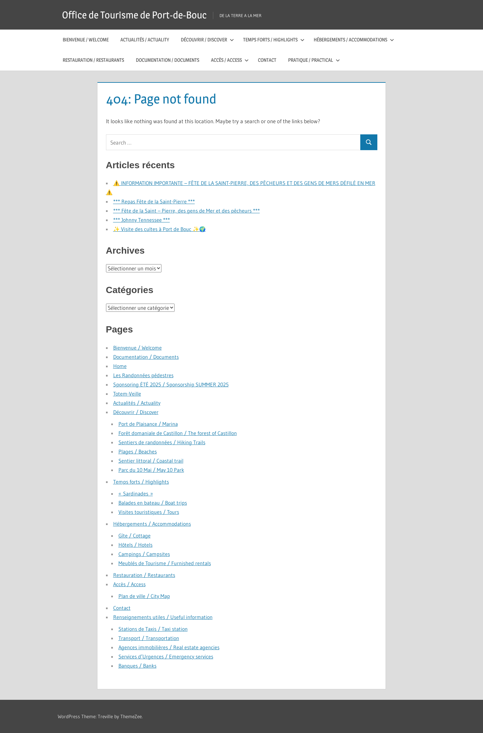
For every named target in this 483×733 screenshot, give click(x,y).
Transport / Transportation (148, 638)
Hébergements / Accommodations (354, 39)
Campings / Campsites (144, 554)
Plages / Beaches (137, 451)
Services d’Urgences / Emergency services (165, 656)
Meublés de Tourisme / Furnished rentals (164, 563)
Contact (267, 60)
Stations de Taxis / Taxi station (153, 629)
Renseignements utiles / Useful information (163, 617)
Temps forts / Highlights (273, 39)
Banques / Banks (137, 665)
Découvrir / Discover (207, 39)
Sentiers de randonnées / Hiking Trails (161, 442)
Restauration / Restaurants (93, 60)
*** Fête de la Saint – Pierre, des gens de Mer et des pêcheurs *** (186, 210)
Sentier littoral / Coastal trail (150, 460)
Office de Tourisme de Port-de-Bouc (139, 14)
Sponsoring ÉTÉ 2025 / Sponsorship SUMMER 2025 (171, 384)
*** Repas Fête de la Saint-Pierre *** (154, 201)
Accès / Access (230, 60)
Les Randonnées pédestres (143, 375)
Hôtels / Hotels (135, 544)
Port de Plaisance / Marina (148, 424)
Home (120, 366)
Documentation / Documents (167, 60)
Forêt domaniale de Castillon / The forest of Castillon (177, 433)
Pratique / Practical (314, 60)
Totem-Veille (127, 393)
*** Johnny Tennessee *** (141, 220)
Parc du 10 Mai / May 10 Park (151, 470)
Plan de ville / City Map (144, 596)
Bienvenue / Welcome (86, 39)
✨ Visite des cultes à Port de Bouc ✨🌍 (159, 229)
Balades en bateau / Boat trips (152, 502)
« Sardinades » (135, 493)
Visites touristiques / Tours (148, 512)
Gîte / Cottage (134, 535)
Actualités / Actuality (144, 39)
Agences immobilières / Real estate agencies (169, 647)
